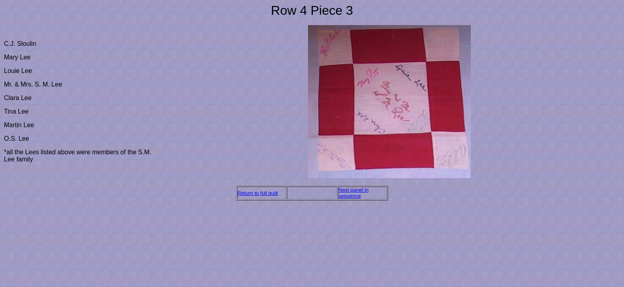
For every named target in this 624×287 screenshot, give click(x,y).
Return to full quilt (258, 193)
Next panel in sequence (353, 193)
